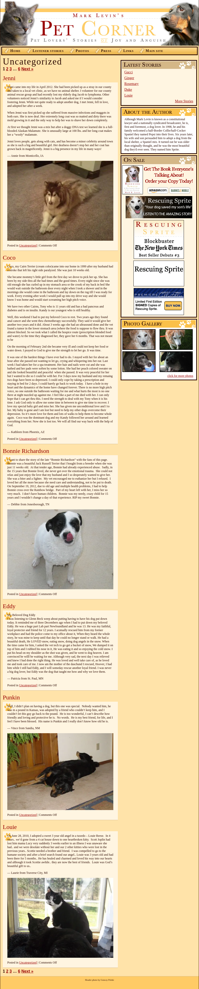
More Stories (184, 101)
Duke (128, 89)
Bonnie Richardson (26, 451)
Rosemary (131, 84)
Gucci (128, 72)
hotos (82, 51)
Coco (9, 257)
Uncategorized (28, 245)
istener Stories (48, 51)
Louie (128, 95)
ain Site (154, 51)
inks (128, 51)
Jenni (9, 78)
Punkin (11, 697)
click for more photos (180, 376)
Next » (27, 69)
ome (15, 51)
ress (106, 51)
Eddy (9, 606)
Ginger (129, 78)
